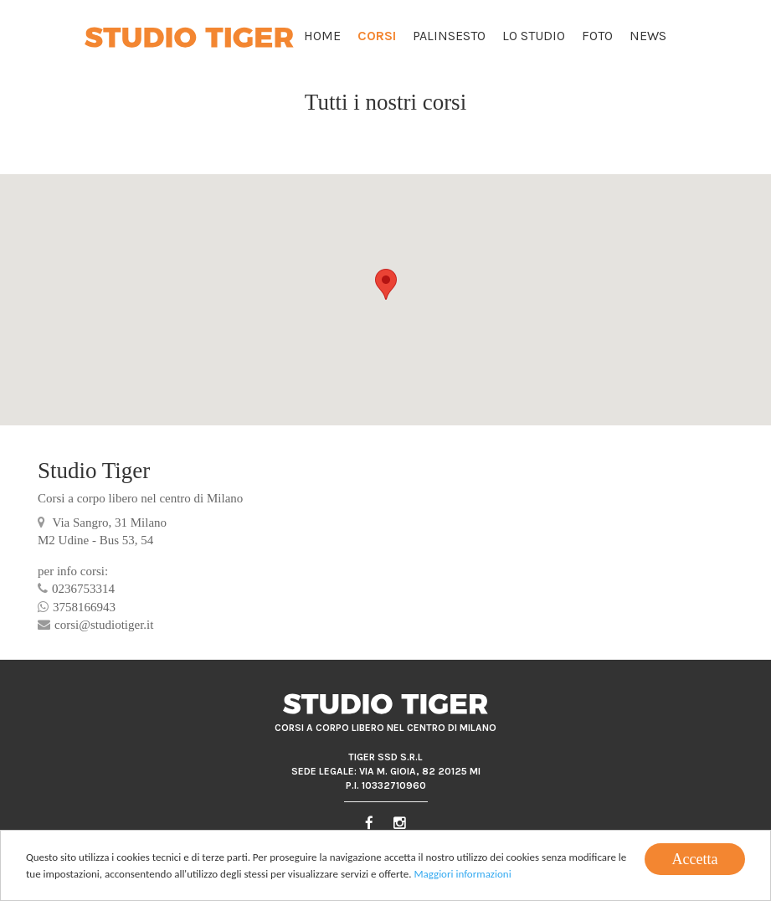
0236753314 (76, 588)
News (648, 36)
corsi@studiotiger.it (95, 624)
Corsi (376, 36)
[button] (386, 284)
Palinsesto (449, 36)
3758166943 (77, 607)
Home (322, 36)
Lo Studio (533, 36)
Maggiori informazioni (462, 874)
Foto (597, 36)
